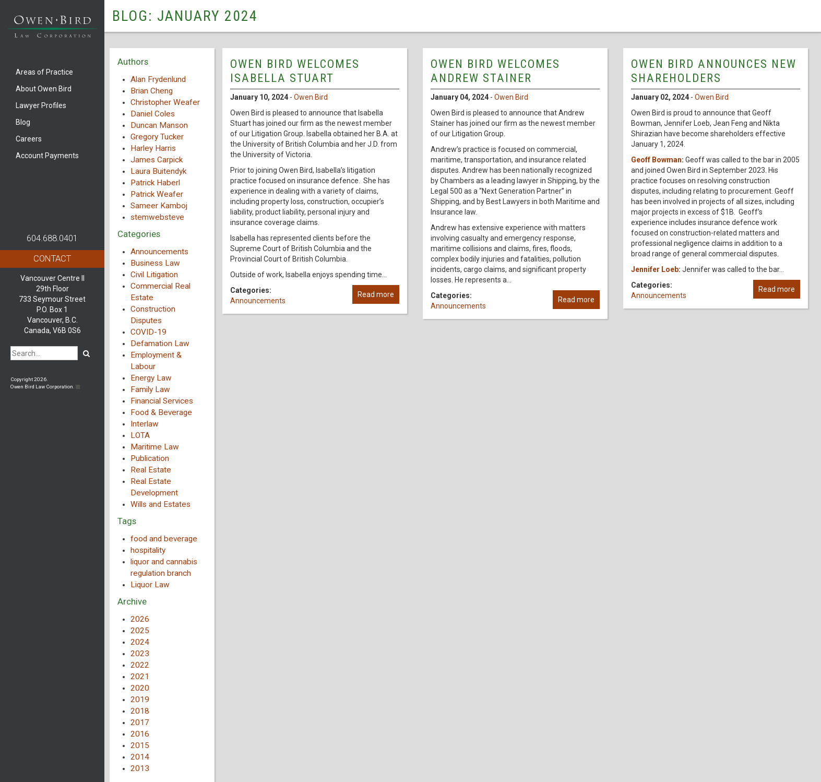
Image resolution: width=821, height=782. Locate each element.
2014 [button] (139, 757)
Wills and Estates (160, 504)
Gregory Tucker (157, 136)
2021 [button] (139, 676)
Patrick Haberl (155, 182)
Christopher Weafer (165, 102)
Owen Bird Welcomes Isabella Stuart (295, 71)
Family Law (150, 389)
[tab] (162, 619)
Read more (376, 294)
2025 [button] (139, 630)
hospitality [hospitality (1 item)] (147, 550)
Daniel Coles (152, 114)
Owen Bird (311, 97)
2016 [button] (139, 734)
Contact (52, 258)
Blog (23, 122)
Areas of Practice (44, 72)
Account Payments (47, 155)
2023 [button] (139, 653)
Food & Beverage (161, 412)
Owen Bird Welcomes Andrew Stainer (495, 71)
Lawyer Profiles (41, 105)
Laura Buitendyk (158, 171)
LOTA (140, 435)
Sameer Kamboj (158, 205)
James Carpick (156, 159)
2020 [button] (139, 688)
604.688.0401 (52, 238)
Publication (149, 458)
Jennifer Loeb (655, 269)
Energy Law (151, 378)
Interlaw (144, 424)
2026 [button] (139, 619)
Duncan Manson (159, 125)
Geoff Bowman (656, 160)
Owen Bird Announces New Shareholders (713, 71)
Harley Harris (153, 148)
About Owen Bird (44, 89)
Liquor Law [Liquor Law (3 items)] (150, 584)
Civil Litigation (154, 274)
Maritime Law (154, 447)
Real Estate (150, 470)
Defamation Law (159, 343)
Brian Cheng (151, 91)
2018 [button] (139, 711)
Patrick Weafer (156, 194)
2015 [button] (139, 745)
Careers (29, 139)
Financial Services (161, 401)
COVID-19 (148, 332)
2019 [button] (139, 699)
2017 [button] (139, 722)
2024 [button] (139, 642)
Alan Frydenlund (158, 79)
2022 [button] (139, 665)
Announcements (159, 251)
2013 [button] (139, 768)
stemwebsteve (157, 217)
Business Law (155, 263)
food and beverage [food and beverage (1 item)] (163, 538)
